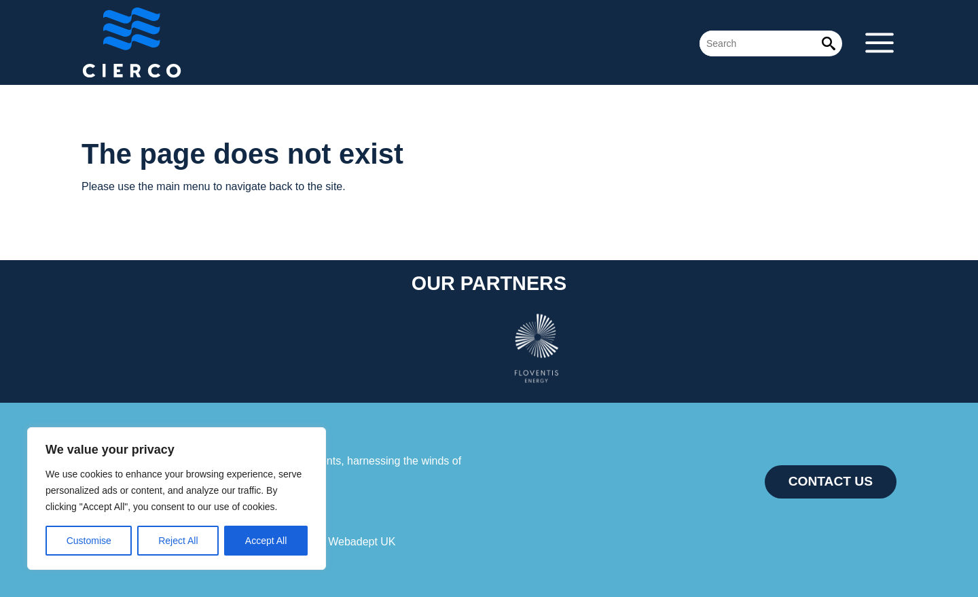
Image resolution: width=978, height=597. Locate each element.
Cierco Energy (183, 42)
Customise (89, 540)
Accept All (266, 540)
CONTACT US (831, 481)
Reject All (178, 540)
